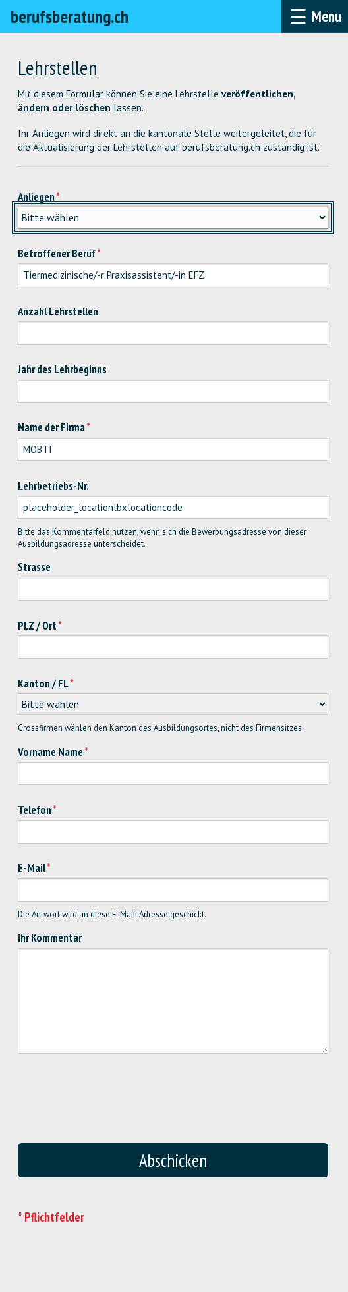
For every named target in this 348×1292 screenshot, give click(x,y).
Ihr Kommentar (50, 937)
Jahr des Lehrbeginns (62, 369)
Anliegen (36, 197)
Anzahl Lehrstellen (58, 311)
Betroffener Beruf (57, 253)
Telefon (34, 810)
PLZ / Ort (37, 625)
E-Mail (31, 868)
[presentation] (196, 1105)
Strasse (34, 567)
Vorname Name (50, 752)
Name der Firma (51, 427)
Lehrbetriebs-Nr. (53, 486)
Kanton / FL (43, 683)
